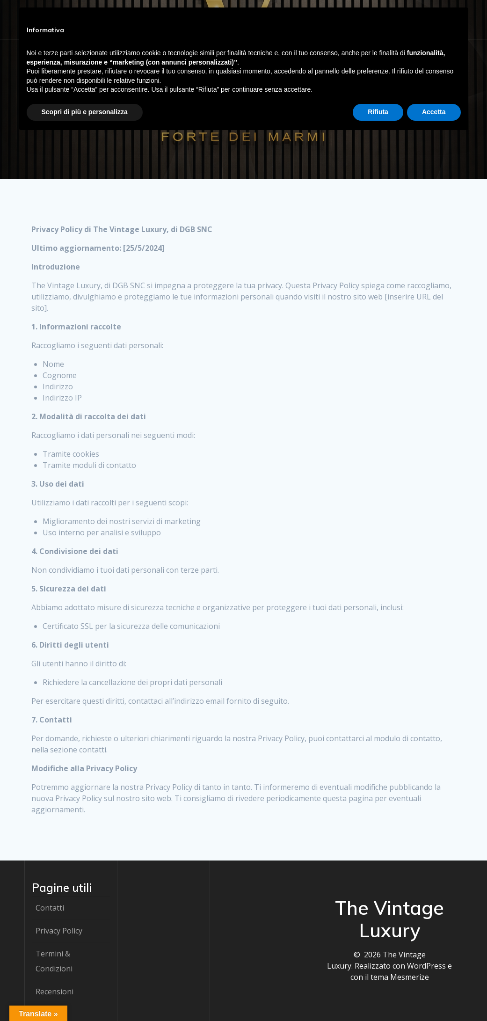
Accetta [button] (434, 112)
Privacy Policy (59, 931)
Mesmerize (409, 977)
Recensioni (54, 991)
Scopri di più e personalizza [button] (85, 112)
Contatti (50, 908)
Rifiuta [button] (378, 112)
